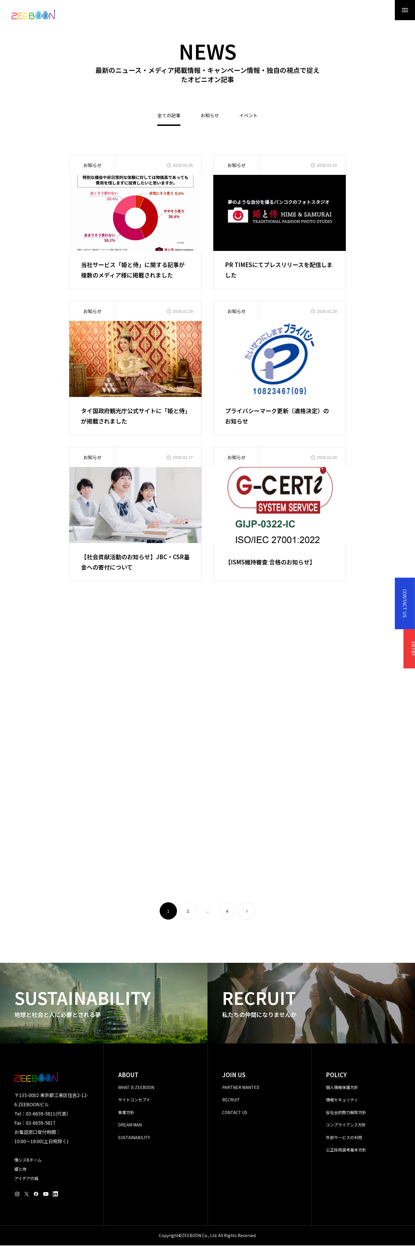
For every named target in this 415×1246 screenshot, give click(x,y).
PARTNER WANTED (240, 1088)
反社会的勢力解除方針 (346, 1113)
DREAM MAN (130, 1125)
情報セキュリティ (342, 1100)
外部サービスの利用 (344, 1138)
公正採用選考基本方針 (346, 1151)
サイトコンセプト (134, 1100)
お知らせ (210, 116)
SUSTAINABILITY (134, 1138)
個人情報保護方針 (342, 1088)
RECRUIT (231, 1100)
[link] (246, 911)
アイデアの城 (26, 1179)
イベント (248, 116)
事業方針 (126, 1113)
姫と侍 (20, 1169)
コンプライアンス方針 (346, 1125)
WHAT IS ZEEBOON (136, 1088)
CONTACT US (234, 1113)
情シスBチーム (28, 1160)
